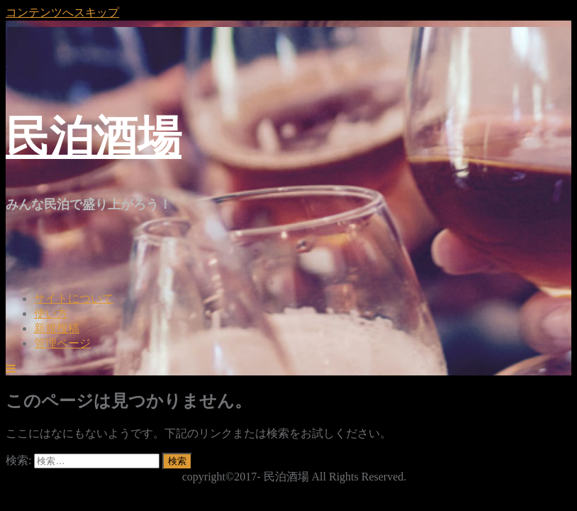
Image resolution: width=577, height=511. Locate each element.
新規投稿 (56, 328)
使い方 (51, 313)
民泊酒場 (93, 137)
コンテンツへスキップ (62, 12)
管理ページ (62, 343)
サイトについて (73, 298)
